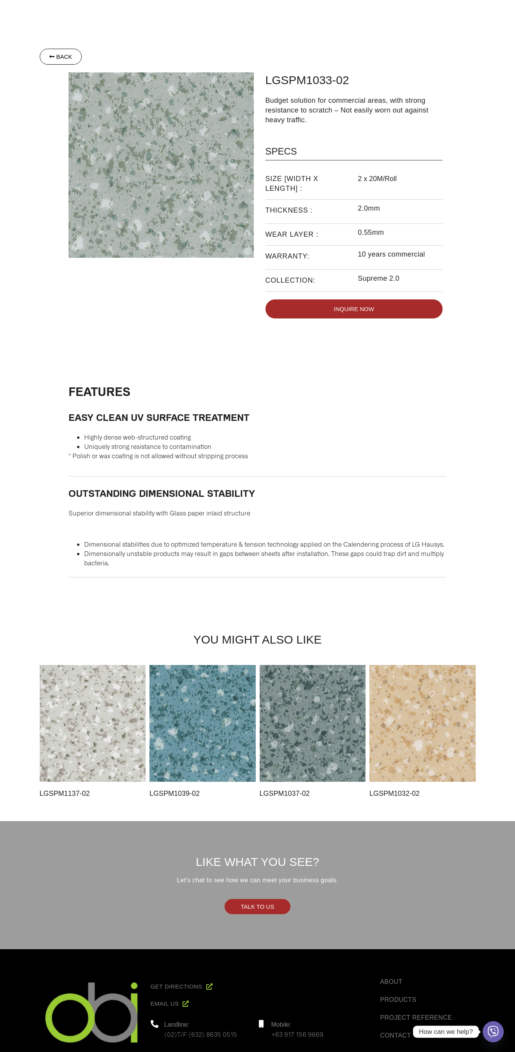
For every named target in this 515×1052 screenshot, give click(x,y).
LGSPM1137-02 (65, 793)
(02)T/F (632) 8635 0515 (200, 1034)
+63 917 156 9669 (297, 1034)
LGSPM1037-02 (285, 793)
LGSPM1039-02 (174, 793)
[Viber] (493, 1031)
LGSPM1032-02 (394, 793)
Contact (474, 10)
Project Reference (419, 10)
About (325, 10)
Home (296, 10)
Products (361, 10)
